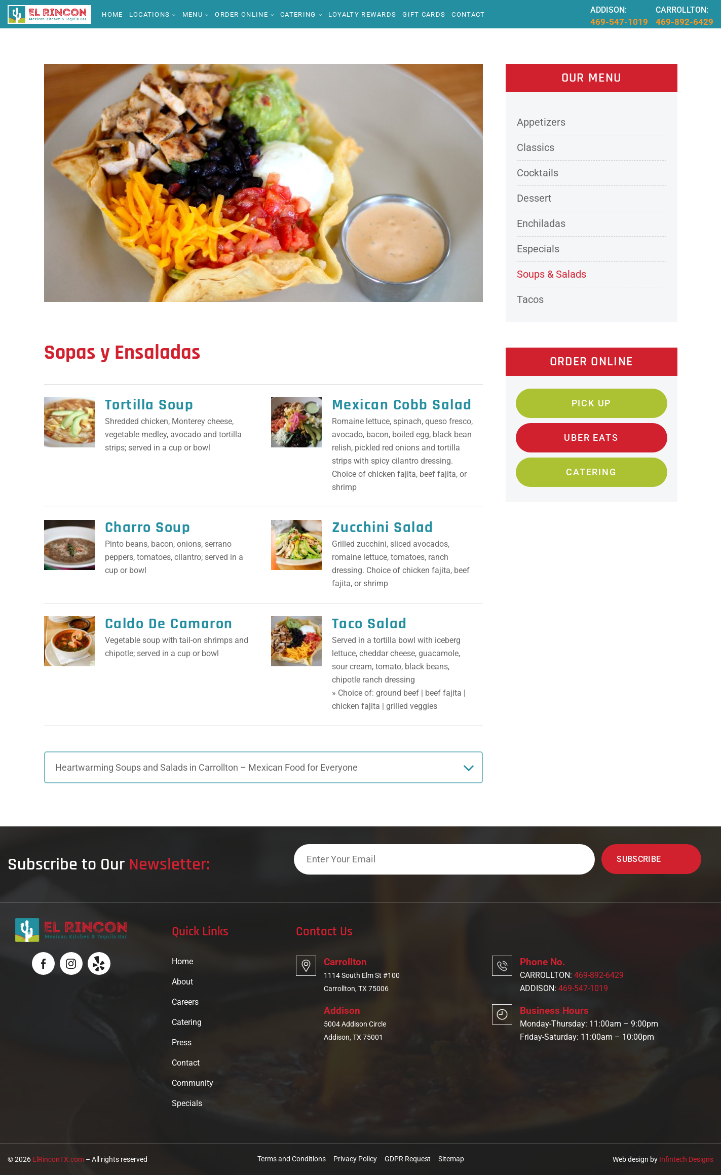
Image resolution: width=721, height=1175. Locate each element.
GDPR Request (408, 1159)
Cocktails (537, 173)
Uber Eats (591, 437)
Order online (241, 14)
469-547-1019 (619, 22)
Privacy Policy (355, 1159)
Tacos (530, 299)
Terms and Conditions (291, 1159)
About (182, 982)
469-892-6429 (684, 22)
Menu (192, 14)
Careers (185, 1002)
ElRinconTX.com (58, 1159)
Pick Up (592, 403)
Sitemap (451, 1159)
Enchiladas (541, 223)
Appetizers (541, 122)
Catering (298, 14)
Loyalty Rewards (362, 14)
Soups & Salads (551, 274)
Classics (535, 147)
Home (112, 14)
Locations (149, 14)
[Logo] (47, 14)
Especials (538, 249)
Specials (187, 1103)
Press (182, 1042)
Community (192, 1083)
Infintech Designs (686, 1159)
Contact (468, 14)
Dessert (534, 198)
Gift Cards (423, 14)
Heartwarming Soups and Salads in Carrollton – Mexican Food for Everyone (206, 767)
